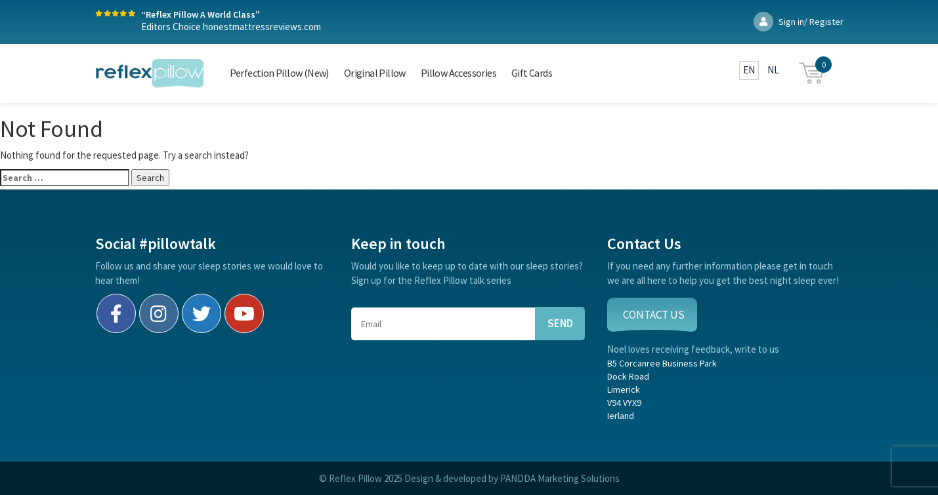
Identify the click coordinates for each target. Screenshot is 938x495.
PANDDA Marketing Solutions (560, 478)
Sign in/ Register (798, 22)
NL (773, 70)
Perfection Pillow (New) (279, 72)
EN (749, 70)
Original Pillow (375, 72)
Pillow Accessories (458, 72)
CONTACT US (654, 314)
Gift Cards (531, 72)
